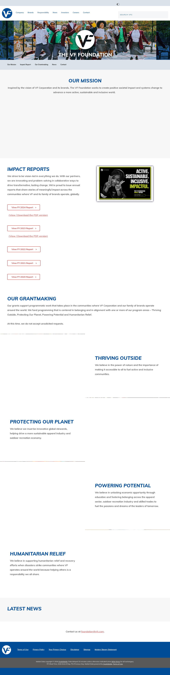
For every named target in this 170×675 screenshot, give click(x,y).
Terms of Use (22, 657)
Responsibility (43, 12)
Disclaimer (75, 657)
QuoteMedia (62, 669)
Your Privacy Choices (57, 657)
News (55, 12)
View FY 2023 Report (22, 235)
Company (20, 12)
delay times (116, 669)
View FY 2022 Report (23, 256)
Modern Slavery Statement (106, 657)
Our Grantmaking (41, 72)
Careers (76, 12)
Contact (86, 12)
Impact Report (25, 72)
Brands (31, 12)
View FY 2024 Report (22, 214)
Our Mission (11, 72)
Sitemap (87, 657)
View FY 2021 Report (23, 270)
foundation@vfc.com (92, 638)
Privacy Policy (38, 657)
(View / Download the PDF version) (28, 222)
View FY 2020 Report (22, 284)
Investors (65, 12)
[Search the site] (145, 23)
